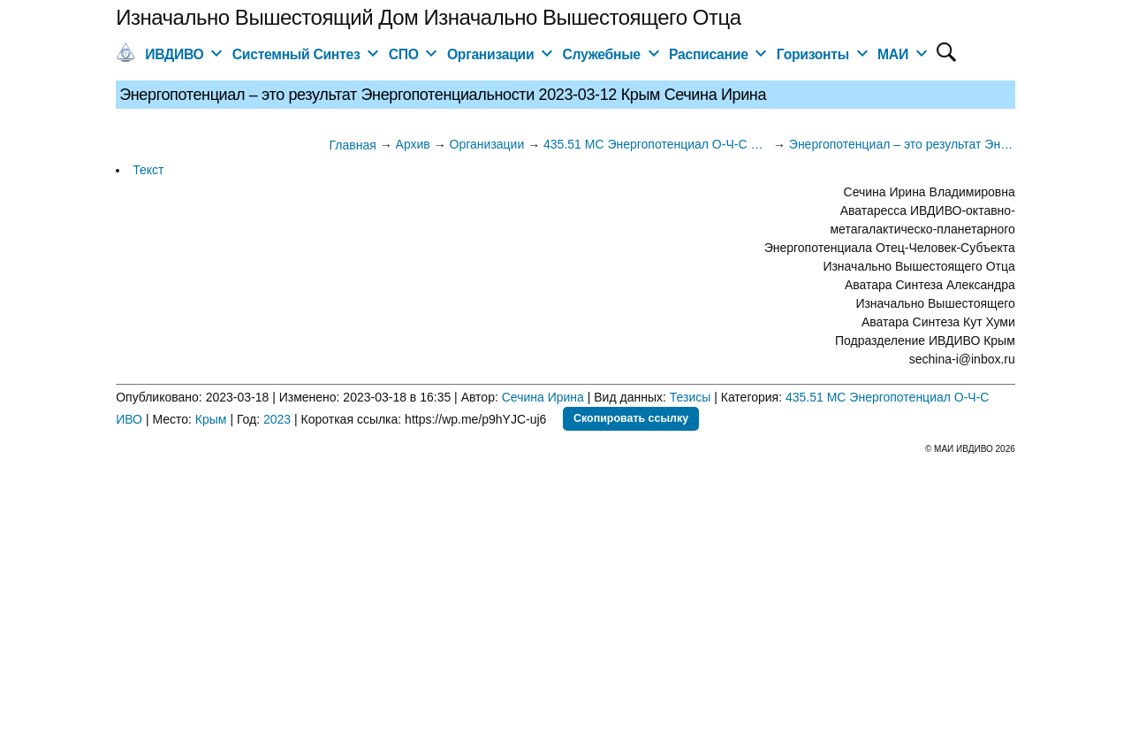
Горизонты (813, 54)
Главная (352, 145)
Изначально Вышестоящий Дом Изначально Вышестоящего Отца (428, 17)
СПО (404, 54)
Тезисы (690, 397)
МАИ (892, 54)
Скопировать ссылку (630, 418)
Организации (490, 54)
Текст (148, 170)
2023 (277, 419)
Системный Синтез (296, 54)
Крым (211, 419)
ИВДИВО (174, 54)
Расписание (708, 54)
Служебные (602, 54)
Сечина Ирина (543, 397)
